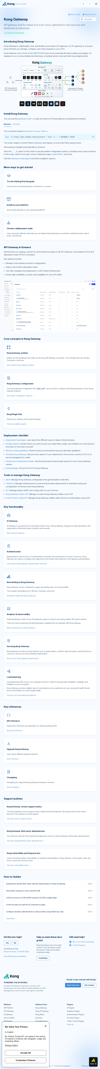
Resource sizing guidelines (17, 450)
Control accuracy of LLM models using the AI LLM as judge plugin (50, 897)
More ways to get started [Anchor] (18, 167)
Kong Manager (12, 468)
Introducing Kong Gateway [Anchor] (19, 41)
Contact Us (39, 1056)
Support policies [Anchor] (13, 798)
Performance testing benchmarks (20, 461)
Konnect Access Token (36, 131)
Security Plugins (73, 1018)
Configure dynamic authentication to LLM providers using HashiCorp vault (50, 911)
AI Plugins (70, 1008)
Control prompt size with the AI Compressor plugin (50, 904)
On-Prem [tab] (16, 124)
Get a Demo (89, 985)
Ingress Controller (42, 1024)
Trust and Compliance (62, 1066)
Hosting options (12, 444)
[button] (93, 136)
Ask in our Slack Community (81, 942)
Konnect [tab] (7, 124)
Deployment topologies (16, 440)
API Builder (8, 1021)
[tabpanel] (50, 139)
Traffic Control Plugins (75, 1021)
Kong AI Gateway (42, 1011)
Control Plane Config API (16, 498)
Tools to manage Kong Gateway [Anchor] (22, 475)
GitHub (38, 1039)
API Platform (8, 1008)
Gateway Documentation (14, 33)
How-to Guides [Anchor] (12, 876)
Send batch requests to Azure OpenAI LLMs (50, 890)
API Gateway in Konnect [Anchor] (17, 247)
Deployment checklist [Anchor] (16, 435)
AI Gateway (8, 1014)
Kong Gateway (41, 1008)
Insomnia (38, 1018)
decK (8, 479)
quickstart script (25, 119)
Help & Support (41, 1052)
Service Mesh (9, 1018)
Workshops (39, 1049)
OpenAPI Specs (41, 1021)
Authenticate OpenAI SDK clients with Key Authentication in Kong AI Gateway (50, 883)
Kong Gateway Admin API (17, 494)
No (15, 943)
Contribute (43, 958)
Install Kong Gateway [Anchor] (16, 113)
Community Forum (42, 1036)
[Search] (83, 4)
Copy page (86, 19)
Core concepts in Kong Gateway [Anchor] (22, 338)
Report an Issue (10, 952)
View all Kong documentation (15, 956)
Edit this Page (23, 952)
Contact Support (77, 945)
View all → (71, 1024)
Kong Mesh (39, 1014)
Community (39, 1032)
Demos (38, 1042)
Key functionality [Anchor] (13, 506)
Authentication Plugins (75, 1014)
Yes (7, 943)
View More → (11, 919)
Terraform (10, 483)
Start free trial (73, 985)
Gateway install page (20, 158)
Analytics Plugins (73, 1011)
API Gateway (9, 1011)
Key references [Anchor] (12, 706)
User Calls (39, 1046)
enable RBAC (57, 154)
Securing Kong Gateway (16, 454)
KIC (7, 490)
